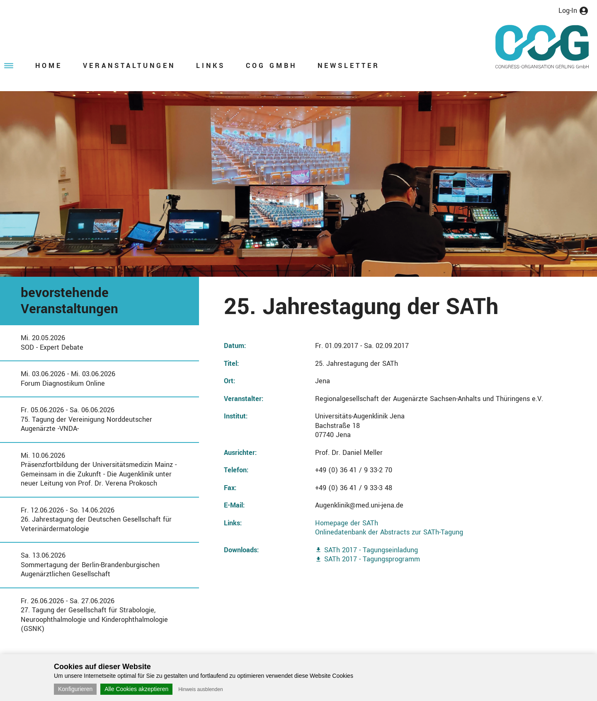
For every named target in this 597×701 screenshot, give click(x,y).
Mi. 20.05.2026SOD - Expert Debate (52, 342)
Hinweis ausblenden (200, 689)
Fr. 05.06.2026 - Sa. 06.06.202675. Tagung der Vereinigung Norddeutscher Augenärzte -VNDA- (86, 419)
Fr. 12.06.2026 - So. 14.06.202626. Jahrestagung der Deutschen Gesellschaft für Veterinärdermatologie (96, 519)
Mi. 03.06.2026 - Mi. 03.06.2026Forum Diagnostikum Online (68, 378)
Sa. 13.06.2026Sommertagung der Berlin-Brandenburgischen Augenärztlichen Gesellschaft (90, 565)
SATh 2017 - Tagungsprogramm (372, 559)
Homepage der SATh (346, 523)
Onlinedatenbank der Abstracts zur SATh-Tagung (389, 532)
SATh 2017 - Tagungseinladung (371, 550)
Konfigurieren (75, 689)
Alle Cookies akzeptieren (136, 689)
